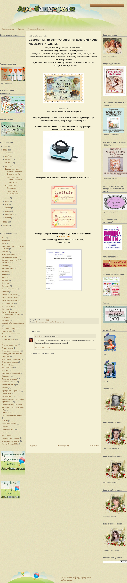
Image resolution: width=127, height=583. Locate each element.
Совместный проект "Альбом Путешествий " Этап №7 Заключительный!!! (63, 41)
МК (3, 342)
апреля (8, 208)
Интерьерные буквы (10, 295)
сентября (8, 163)
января (8, 218)
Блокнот (5, 252)
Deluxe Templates (83, 579)
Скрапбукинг (7, 396)
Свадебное (6, 393)
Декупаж (5, 271)
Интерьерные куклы (10, 300)
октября (8, 159)
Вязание (5, 266)
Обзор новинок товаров (11, 359)
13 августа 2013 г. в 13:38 (42, 347)
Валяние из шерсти (9, 254)
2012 (5, 222)
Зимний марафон (8, 289)
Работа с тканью (8, 385)
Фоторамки (6, 435)
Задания (5, 283)
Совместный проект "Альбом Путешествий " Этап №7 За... (14, 179)
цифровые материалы (10, 441)
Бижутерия (6, 240)
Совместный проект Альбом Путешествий (50, 322)
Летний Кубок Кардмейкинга (13, 323)
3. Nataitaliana (65, 237)
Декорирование (8, 269)
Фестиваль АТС (8, 429)
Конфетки (6, 317)
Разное (5, 388)
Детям (4, 274)
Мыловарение (7, 348)
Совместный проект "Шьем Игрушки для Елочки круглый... (13, 171)
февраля (8, 214)
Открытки (5, 370)
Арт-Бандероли (74, 577)
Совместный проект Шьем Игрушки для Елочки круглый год (13, 407)
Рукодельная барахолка (36, 29)
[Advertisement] (48, 426)
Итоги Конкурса (8, 306)
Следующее (33, 446)
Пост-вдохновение (9, 382)
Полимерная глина (9, 379)
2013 (5, 150)
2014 (5, 147)
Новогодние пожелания (11, 351)
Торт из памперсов (9, 424)
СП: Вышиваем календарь (12, 415)
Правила (21, 29)
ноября (8, 156)
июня (7, 201)
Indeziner (69, 580)
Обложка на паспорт (10, 362)
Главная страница (8, 29)
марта (7, 211)
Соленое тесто (7, 412)
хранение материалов (10, 438)
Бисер (4, 243)
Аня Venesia (40, 336)
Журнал (5, 280)
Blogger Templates (66, 579)
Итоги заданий (7, 303)
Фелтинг (5, 426)
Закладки (5, 286)
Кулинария (6, 320)
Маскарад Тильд (8, 339)
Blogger (89, 577)
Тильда (5, 421)
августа (8, 166)
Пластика (5, 376)
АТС (3, 238)
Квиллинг (5, 309)
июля (7, 198)
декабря (8, 153)
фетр (4, 432)
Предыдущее (94, 446)
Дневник (5, 277)
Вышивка (5, 263)
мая (6, 204)
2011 (5, 225)
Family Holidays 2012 (10, 444)
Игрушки (5, 292)
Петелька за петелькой (11, 373)
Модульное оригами (10, 345)
